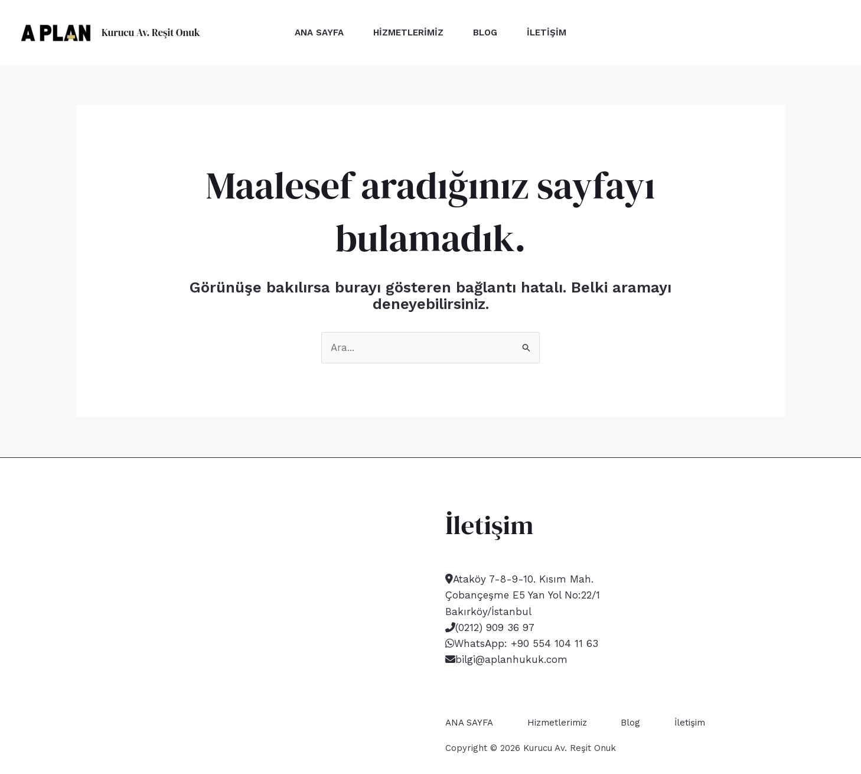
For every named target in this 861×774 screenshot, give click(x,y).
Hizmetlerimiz (408, 32)
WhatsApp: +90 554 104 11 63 (526, 643)
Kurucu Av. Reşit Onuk (151, 32)
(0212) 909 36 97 (494, 627)
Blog (485, 32)
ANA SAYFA (319, 32)
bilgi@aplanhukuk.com (511, 659)
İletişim (546, 32)
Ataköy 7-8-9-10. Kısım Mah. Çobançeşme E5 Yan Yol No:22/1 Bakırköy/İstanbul (522, 595)
